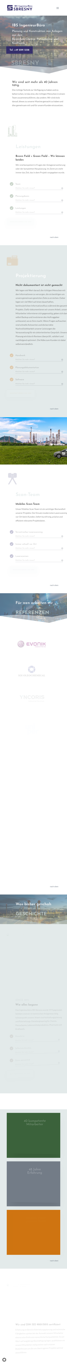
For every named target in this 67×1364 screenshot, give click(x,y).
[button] (4, 1359)
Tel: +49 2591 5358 (16, 50)
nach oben (54, 237)
